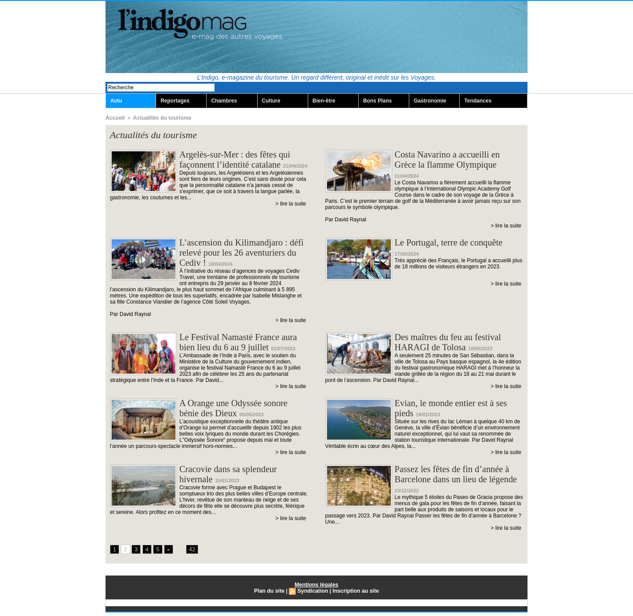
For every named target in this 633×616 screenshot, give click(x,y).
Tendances (477, 101)
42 (190, 553)
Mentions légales (316, 588)
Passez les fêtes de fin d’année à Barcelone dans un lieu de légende (457, 486)
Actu (116, 101)
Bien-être (324, 101)
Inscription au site (355, 594)
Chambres (224, 101)
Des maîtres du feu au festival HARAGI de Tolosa (452, 343)
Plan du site (270, 594)
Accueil (114, 118)
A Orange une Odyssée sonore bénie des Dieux (237, 412)
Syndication (313, 594)
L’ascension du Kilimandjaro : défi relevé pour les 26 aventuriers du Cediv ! (237, 251)
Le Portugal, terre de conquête (453, 239)
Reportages (174, 101)
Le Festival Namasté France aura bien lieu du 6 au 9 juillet (243, 343)
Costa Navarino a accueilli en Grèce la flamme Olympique (452, 160)
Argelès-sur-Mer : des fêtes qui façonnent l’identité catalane (239, 160)
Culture (271, 101)
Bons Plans (377, 101)
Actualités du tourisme (157, 118)
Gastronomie (430, 101)
